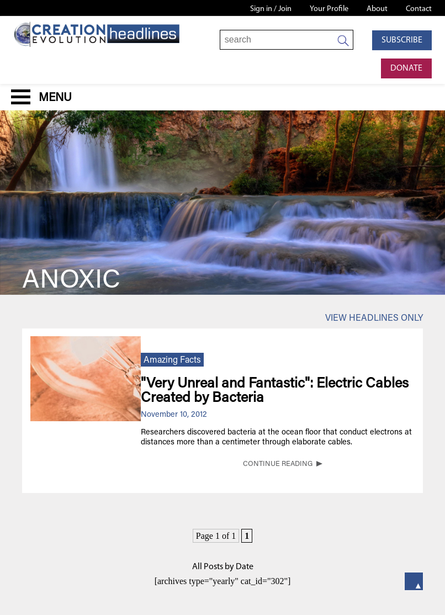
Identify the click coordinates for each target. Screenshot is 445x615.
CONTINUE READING (277, 464)
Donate (406, 68)
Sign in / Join (271, 9)
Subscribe (402, 40)
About (377, 9)
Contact (419, 9)
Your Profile (329, 9)
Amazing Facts (172, 360)
